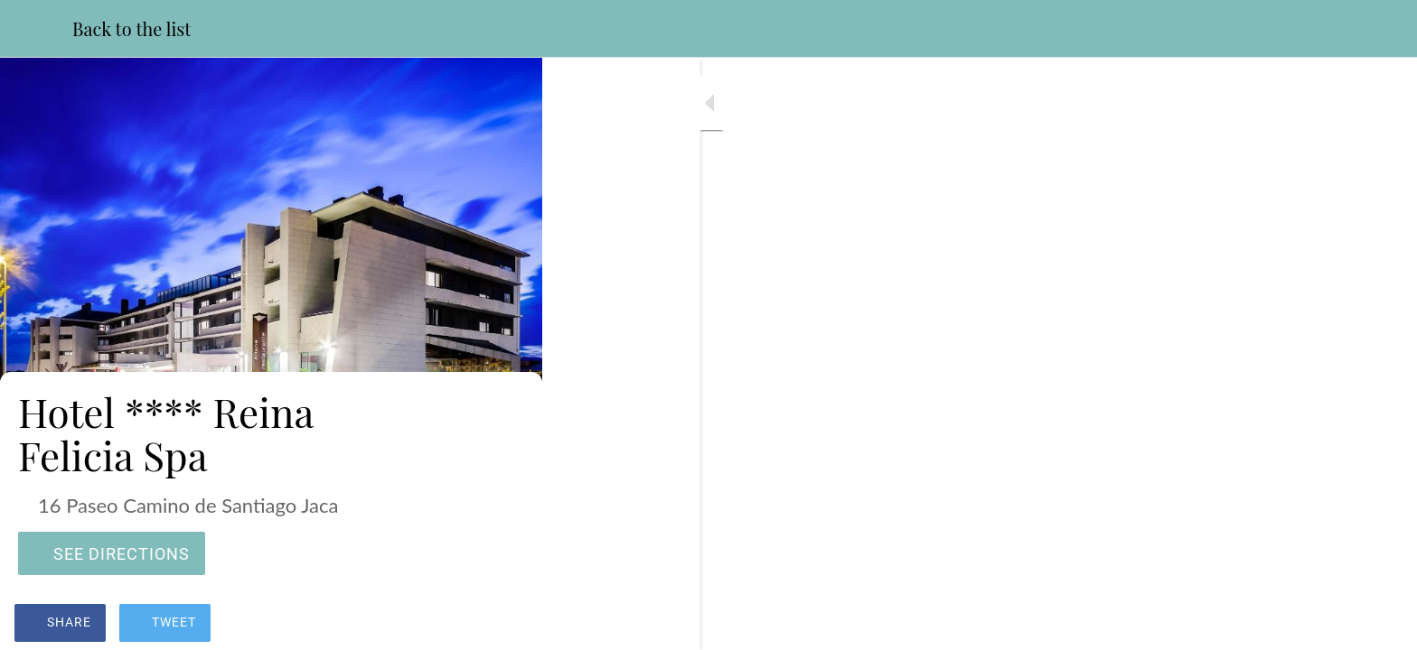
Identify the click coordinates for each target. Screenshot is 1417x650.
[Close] (36, 29)
